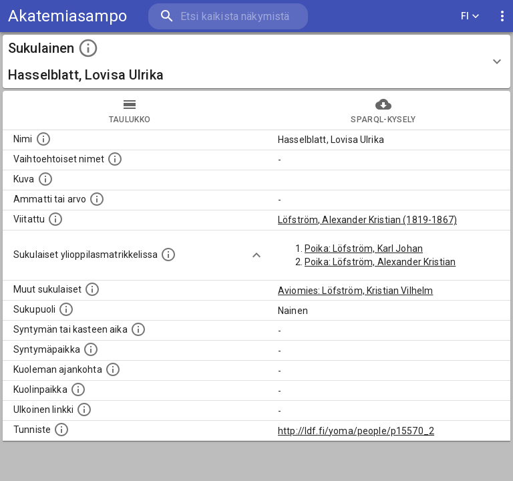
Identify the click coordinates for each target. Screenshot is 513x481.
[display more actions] (502, 16)
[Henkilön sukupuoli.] (66, 309)
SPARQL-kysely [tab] (383, 110)
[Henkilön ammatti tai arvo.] (97, 199)
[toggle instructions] (88, 48)
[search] (228, 16)
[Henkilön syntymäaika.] (138, 329)
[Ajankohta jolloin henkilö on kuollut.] (113, 369)
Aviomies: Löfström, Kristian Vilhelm (355, 290)
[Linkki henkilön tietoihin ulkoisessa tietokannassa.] (84, 409)
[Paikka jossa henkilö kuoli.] (78, 389)
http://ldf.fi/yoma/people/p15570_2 (356, 431)
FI (470, 16)
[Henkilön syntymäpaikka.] (91, 349)
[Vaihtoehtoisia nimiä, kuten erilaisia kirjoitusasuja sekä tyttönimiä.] (115, 159)
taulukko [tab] (129, 110)
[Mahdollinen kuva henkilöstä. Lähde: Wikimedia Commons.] (45, 179)
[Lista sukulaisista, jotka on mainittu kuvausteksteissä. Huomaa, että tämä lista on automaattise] (92, 289)
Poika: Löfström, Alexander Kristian (380, 262)
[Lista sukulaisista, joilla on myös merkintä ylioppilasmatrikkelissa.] (168, 254)
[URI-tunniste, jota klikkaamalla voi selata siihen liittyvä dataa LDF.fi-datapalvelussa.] (61, 429)
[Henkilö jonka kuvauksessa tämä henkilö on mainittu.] (55, 219)
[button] (256, 61)
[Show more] (256, 255)
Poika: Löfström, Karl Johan (364, 248)
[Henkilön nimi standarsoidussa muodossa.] (43, 139)
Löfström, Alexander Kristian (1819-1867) (367, 219)
